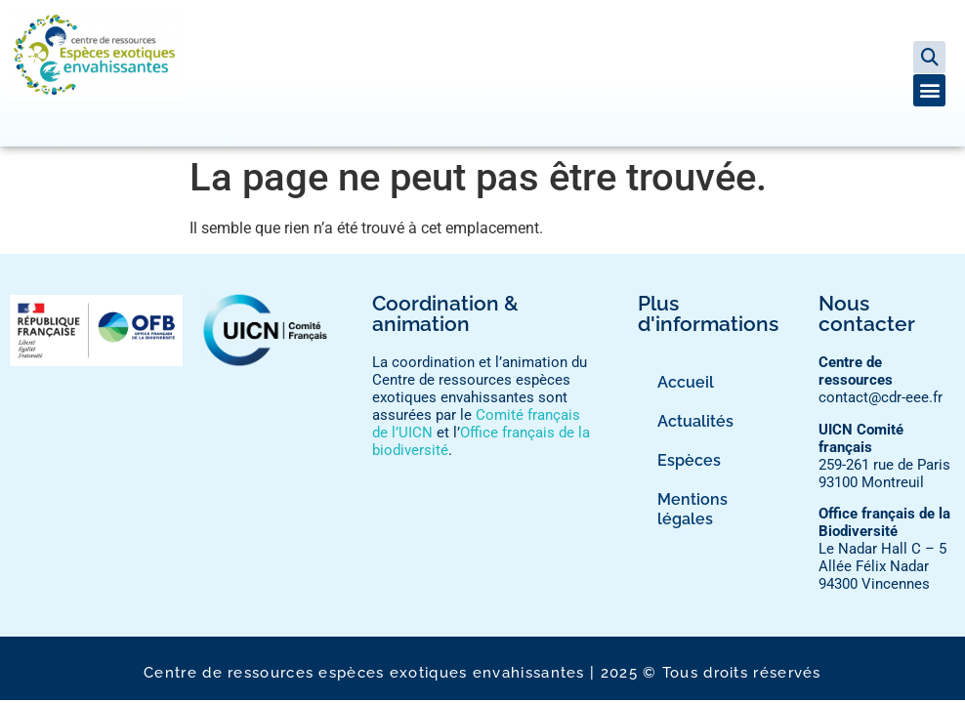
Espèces (689, 460)
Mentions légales (692, 509)
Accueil (685, 382)
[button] (929, 57)
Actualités (695, 421)
